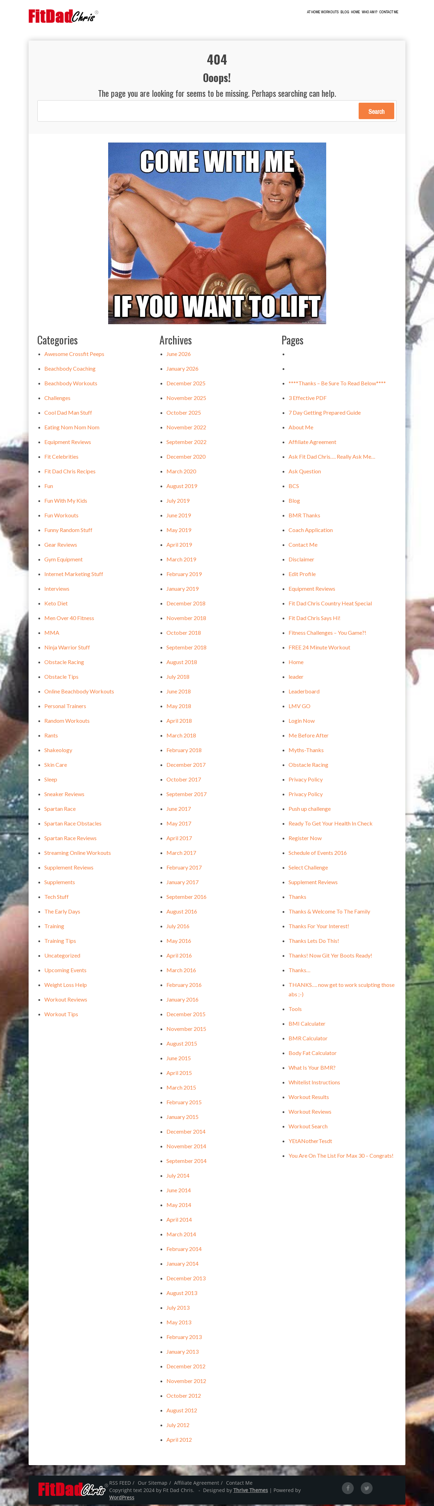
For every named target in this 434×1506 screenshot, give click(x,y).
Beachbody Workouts (70, 384)
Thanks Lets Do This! (314, 942)
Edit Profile (302, 575)
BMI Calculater (307, 1024)
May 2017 (178, 824)
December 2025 (185, 384)
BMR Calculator (308, 1039)
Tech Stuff (56, 898)
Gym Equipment (63, 560)
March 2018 (181, 736)
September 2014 (186, 1162)
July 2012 (177, 1426)
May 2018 (178, 707)
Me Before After (309, 736)
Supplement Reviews (68, 868)
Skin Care (55, 766)
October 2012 (183, 1397)
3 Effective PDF (308, 399)
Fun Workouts (61, 516)
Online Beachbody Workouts (79, 692)
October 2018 (183, 634)
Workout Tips (61, 1015)
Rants (51, 736)
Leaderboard (304, 692)
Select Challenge (308, 868)
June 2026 (178, 355)
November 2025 (186, 399)
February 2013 (184, 1338)
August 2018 (181, 663)
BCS (294, 487)
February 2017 (184, 868)
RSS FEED (120, 1484)
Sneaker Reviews (64, 795)
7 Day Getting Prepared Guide (325, 413)
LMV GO (299, 707)
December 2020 (185, 457)
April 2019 (179, 546)
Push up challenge (310, 810)
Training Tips (60, 942)
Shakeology (58, 751)
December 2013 (185, 1279)
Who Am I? (375, 12)
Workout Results (309, 1098)
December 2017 (185, 766)
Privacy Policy (306, 780)
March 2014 (181, 1235)
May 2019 (178, 531)
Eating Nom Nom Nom (71, 428)
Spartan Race (60, 810)
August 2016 (181, 912)
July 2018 (177, 678)
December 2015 (185, 1015)
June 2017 (178, 810)
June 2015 (178, 1059)
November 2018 (186, 619)
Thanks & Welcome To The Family (329, 912)
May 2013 (178, 1323)
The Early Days (62, 912)
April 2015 (179, 1074)
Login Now (302, 722)
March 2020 (181, 472)
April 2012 (179, 1441)
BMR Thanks (304, 516)
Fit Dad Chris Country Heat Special (330, 604)
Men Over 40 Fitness (69, 619)
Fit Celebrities (61, 457)
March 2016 (181, 971)
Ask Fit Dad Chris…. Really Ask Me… (332, 457)
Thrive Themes (250, 1491)
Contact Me (394, 12)
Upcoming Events (65, 971)
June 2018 (178, 692)
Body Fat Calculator (313, 1054)
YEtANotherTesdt (310, 1142)
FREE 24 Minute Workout (319, 648)
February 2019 (184, 575)
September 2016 (186, 898)
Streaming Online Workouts (77, 854)
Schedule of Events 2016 (318, 854)
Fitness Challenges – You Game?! (327, 634)
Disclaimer (301, 560)
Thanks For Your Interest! (319, 927)
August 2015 (181, 1044)
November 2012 (186, 1382)
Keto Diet (56, 604)
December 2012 (185, 1367)
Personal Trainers (65, 707)
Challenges (57, 399)
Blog (350, 12)
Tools (295, 1010)
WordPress (121, 1499)
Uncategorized (62, 956)
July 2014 (177, 1176)
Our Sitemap (152, 1484)
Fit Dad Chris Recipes (70, 472)
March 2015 (181, 1088)
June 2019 (178, 516)
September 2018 (186, 648)
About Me (301, 428)
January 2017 (182, 883)
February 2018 (184, 751)
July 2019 (177, 502)
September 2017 (186, 795)
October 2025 (183, 413)
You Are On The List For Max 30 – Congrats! (341, 1157)
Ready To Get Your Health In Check (331, 824)
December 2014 (185, 1132)
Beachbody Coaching (70, 369)
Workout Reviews (65, 1000)
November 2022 (186, 428)
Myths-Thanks (306, 751)
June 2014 (178, 1191)
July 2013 (177, 1308)
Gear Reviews (60, 546)
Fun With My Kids (65, 502)
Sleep (50, 780)
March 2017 (181, 854)
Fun (48, 487)
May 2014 (178, 1206)
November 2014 (186, 1147)
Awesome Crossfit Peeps (74, 355)
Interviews (56, 590)
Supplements (59, 883)
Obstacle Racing (64, 663)
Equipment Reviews (67, 443)
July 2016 (177, 927)
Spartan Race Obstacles (73, 824)
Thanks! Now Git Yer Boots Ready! (330, 956)
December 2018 (185, 604)
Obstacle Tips (61, 678)
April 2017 (179, 839)
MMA (51, 634)
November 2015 (186, 1030)
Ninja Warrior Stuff (67, 648)
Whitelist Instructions (314, 1083)
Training (54, 927)
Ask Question (305, 472)
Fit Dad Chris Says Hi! (315, 619)
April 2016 (179, 956)
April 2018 (179, 722)
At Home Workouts (328, 12)
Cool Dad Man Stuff (68, 413)
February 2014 (184, 1250)
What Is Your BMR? (312, 1068)
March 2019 (181, 560)
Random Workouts (67, 722)
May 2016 (178, 942)
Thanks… (299, 971)
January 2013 (182, 1352)
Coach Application (311, 531)
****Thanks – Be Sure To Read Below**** (337, 384)
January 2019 (182, 590)
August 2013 (181, 1294)
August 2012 (181, 1411)
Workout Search (308, 1127)
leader (296, 678)
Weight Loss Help (65, 986)
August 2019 (181, 487)
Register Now (305, 839)
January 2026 (182, 369)
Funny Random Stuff (68, 531)
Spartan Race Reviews (70, 839)
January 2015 (182, 1118)
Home (360, 12)
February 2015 (184, 1103)
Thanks (297, 898)
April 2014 (179, 1220)
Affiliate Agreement (312, 443)
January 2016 (182, 1000)
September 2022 (186, 443)
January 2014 (182, 1264)
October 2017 (183, 780)
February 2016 (184, 986)
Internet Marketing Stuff (73, 575)
